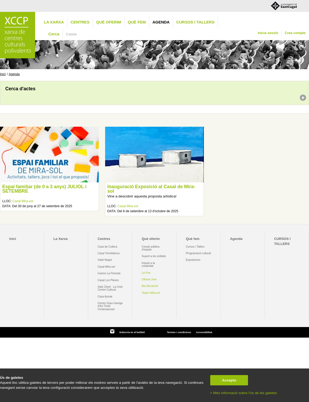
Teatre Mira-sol (151, 292)
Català (71, 34)
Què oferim (108, 22)
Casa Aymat (104, 296)
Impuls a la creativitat (148, 264)
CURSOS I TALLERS (195, 22)
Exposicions (193, 259)
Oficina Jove (149, 279)
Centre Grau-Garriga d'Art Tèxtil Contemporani (110, 306)
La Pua (146, 272)
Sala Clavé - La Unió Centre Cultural (110, 288)
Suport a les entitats (154, 256)
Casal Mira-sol (22, 201)
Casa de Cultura (107, 246)
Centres (80, 22)
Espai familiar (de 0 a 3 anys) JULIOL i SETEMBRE (44, 189)
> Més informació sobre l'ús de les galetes (243, 393)
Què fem (137, 22)
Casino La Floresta (108, 273)
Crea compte (295, 33)
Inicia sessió (268, 33)
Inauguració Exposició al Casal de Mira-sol (151, 189)
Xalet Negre (104, 259)
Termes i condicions (179, 332)
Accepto (229, 380)
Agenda (161, 22)
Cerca (53, 34)
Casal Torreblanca (108, 253)
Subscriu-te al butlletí (132, 332)
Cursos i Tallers (195, 246)
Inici (3, 74)
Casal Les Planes (108, 280)
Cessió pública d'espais (151, 248)
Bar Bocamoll (150, 286)
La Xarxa (54, 22)
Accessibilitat (204, 332)
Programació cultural (198, 253)
